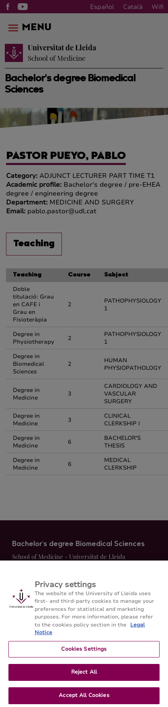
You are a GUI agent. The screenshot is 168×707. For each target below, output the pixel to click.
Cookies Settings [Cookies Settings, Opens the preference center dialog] (84, 653)
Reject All (84, 676)
